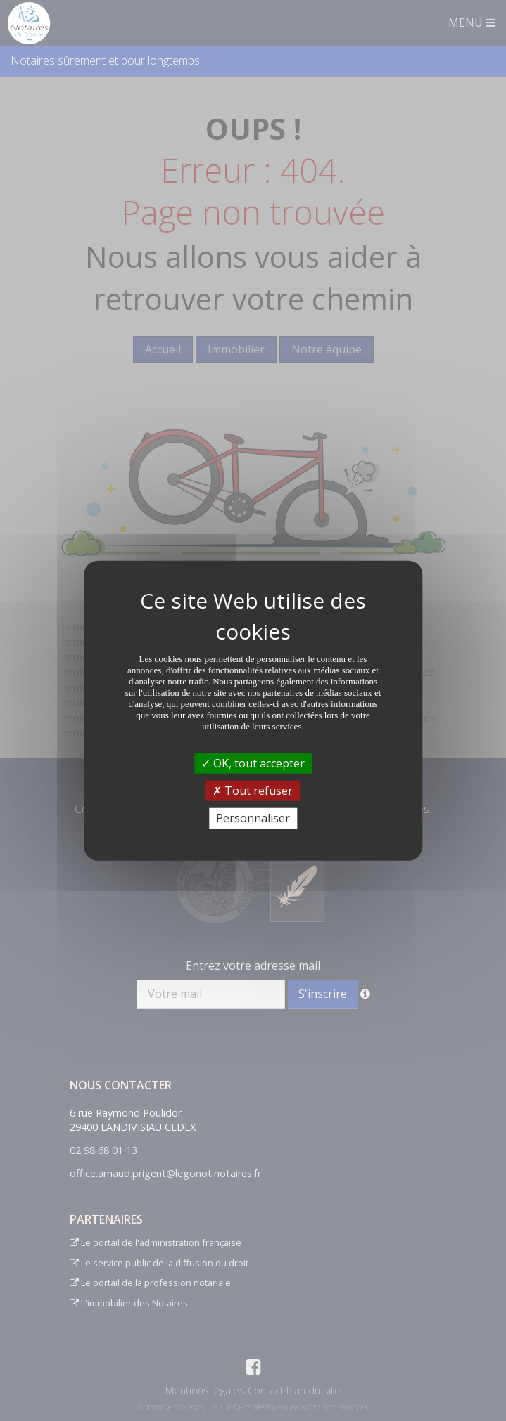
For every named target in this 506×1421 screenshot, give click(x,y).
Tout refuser (253, 790)
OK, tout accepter (253, 763)
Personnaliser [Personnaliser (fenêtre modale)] (253, 818)
